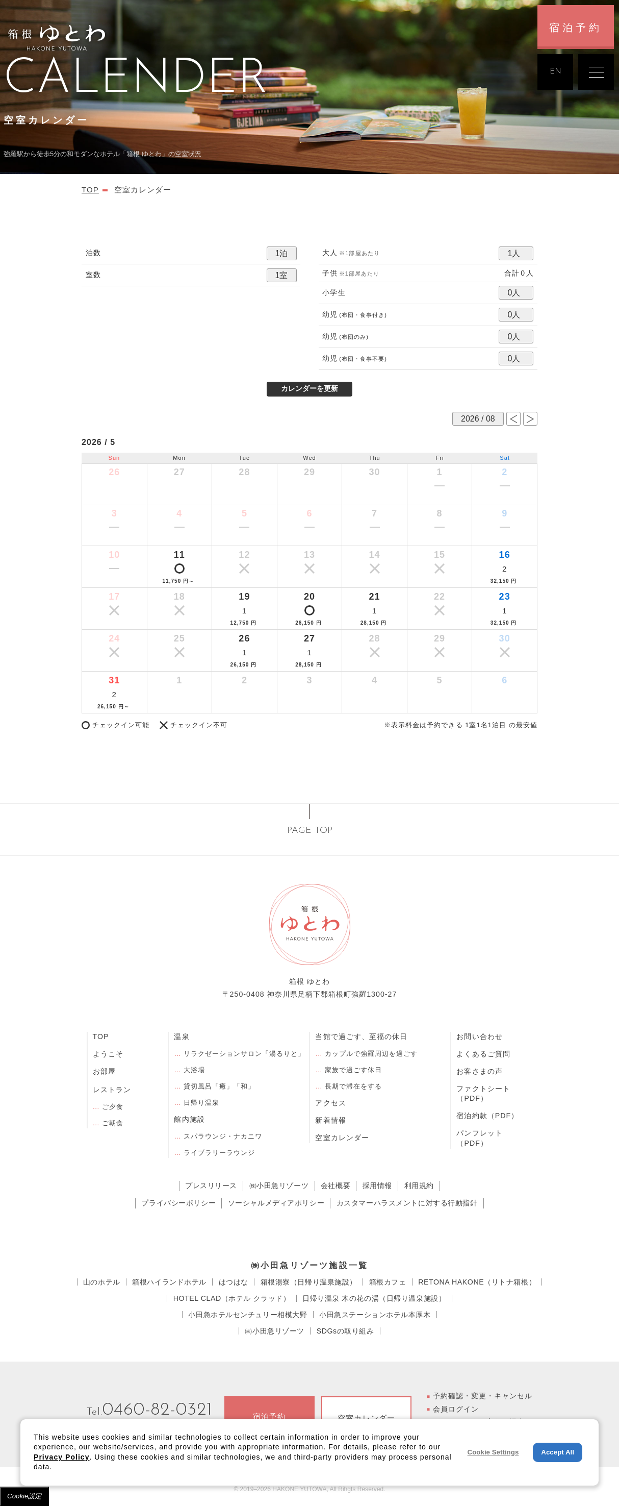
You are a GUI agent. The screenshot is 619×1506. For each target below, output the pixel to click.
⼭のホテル (101, 1282)
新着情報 (330, 1120)
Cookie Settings (493, 1452)
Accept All (557, 1452)
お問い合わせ (479, 1036)
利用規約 (419, 1185)
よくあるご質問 (483, 1054)
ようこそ (108, 1054)
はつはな (233, 1282)
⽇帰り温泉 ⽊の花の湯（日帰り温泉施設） (374, 1298)
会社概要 (335, 1185)
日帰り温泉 (201, 1102)
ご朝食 (112, 1123)
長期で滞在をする (353, 1086)
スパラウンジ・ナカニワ (223, 1136)
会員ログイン (456, 1409)
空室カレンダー (342, 1137)
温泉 (181, 1036)
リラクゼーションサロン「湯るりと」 (244, 1053)
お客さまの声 (479, 1071)
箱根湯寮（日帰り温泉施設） (309, 1282)
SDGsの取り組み (345, 1331)
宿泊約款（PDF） (487, 1116)
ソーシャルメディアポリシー (276, 1203)
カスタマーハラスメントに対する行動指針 (407, 1203)
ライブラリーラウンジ (219, 1152)
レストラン (112, 1089)
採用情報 (377, 1185)
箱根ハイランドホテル (169, 1282)
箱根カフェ (387, 1282)
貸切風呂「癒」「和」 (219, 1086)
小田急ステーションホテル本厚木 (375, 1315)
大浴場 (194, 1070)
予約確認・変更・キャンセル (483, 1396)
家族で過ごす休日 (353, 1070)
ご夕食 (112, 1106)
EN (555, 72)
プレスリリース (211, 1185)
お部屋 (104, 1071)
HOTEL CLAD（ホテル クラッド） (232, 1298)
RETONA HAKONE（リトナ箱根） (477, 1282)
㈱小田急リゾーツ (279, 1185)
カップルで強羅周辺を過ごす (371, 1053)
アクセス (330, 1103)
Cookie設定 (24, 1496)
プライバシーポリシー (178, 1203)
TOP (101, 1036)
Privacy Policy (62, 1457)
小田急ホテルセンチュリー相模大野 (247, 1315)
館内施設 (189, 1119)
